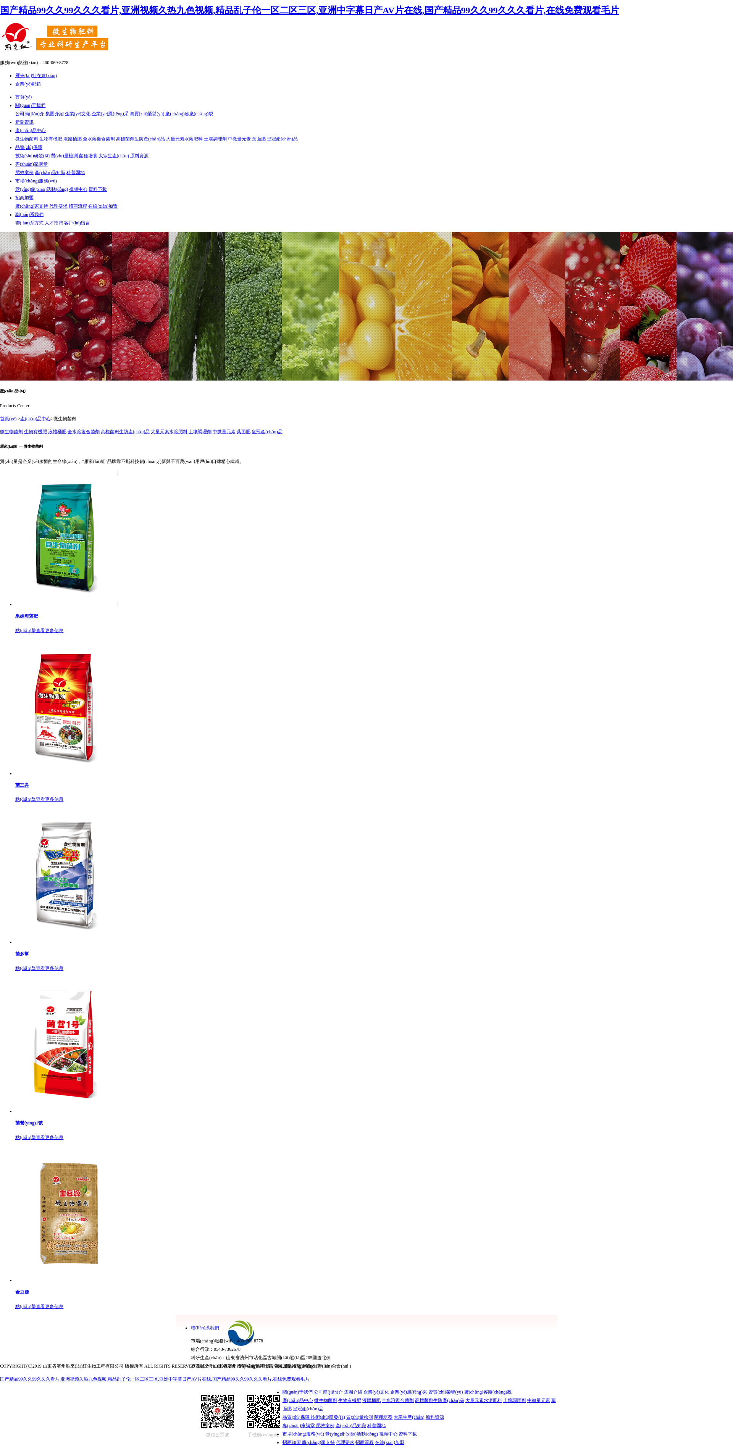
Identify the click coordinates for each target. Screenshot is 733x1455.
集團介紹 (54, 113)
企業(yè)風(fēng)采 (110, 113)
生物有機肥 (50, 139)
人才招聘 (54, 223)
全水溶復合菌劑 (99, 139)
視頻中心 (78, 189)
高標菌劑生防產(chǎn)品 (140, 139)
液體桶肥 (72, 139)
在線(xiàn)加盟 (103, 206)
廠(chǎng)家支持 (31, 206)
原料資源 (139, 155)
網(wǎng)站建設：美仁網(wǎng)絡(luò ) (278, 1366)
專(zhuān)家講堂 (31, 164)
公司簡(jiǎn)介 (29, 113)
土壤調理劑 (215, 139)
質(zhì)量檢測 (64, 155)
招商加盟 (24, 197)
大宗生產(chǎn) (113, 155)
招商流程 (78, 206)
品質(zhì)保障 (28, 147)
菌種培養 (88, 155)
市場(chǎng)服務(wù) (36, 181)
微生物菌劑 (26, 139)
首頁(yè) (23, 97)
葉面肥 (259, 139)
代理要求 (58, 206)
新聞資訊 (24, 122)
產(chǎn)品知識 (50, 172)
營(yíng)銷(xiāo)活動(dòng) (41, 189)
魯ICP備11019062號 (215, 1366)
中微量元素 (239, 139)
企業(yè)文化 (77, 113)
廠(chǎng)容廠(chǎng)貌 (189, 113)
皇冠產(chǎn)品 (282, 139)
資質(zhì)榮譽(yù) (147, 113)
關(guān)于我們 (30, 105)
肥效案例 (24, 172)
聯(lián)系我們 (29, 214)
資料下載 (98, 189)
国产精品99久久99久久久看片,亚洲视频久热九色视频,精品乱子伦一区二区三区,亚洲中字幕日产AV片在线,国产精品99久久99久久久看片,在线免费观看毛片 (309, 10)
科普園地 (75, 172)
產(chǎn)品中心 (30, 130)
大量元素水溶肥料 (184, 139)
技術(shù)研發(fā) (32, 155)
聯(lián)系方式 (29, 223)
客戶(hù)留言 (77, 223)
